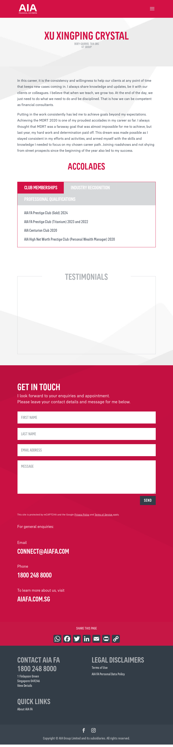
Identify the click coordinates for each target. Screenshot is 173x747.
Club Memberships (40, 190)
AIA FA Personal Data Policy (108, 676)
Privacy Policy (81, 517)
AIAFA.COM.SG (33, 601)
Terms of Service (103, 517)
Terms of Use (100, 670)
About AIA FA (25, 711)
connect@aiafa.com (43, 553)
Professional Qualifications (49, 202)
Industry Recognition (90, 190)
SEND (148, 502)
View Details (24, 688)
